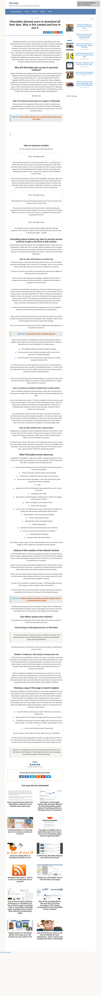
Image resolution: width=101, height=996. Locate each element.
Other (50, 11)
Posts (27, 11)
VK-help (13, 3)
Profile (35, 11)
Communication (16, 11)
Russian (2, 983)
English (8, 983)
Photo (42, 11)
